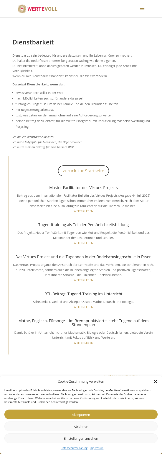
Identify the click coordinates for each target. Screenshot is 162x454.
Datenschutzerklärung (74, 448)
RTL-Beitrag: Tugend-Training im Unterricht (83, 293)
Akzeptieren (81, 414)
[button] (155, 381)
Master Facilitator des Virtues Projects (83, 187)
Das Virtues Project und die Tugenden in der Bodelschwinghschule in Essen (83, 256)
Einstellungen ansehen (81, 438)
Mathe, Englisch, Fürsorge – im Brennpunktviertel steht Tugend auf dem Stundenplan (83, 322)
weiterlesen (84, 211)
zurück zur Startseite (83, 171)
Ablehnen (81, 426)
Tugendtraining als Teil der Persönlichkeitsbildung (83, 224)
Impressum (96, 448)
